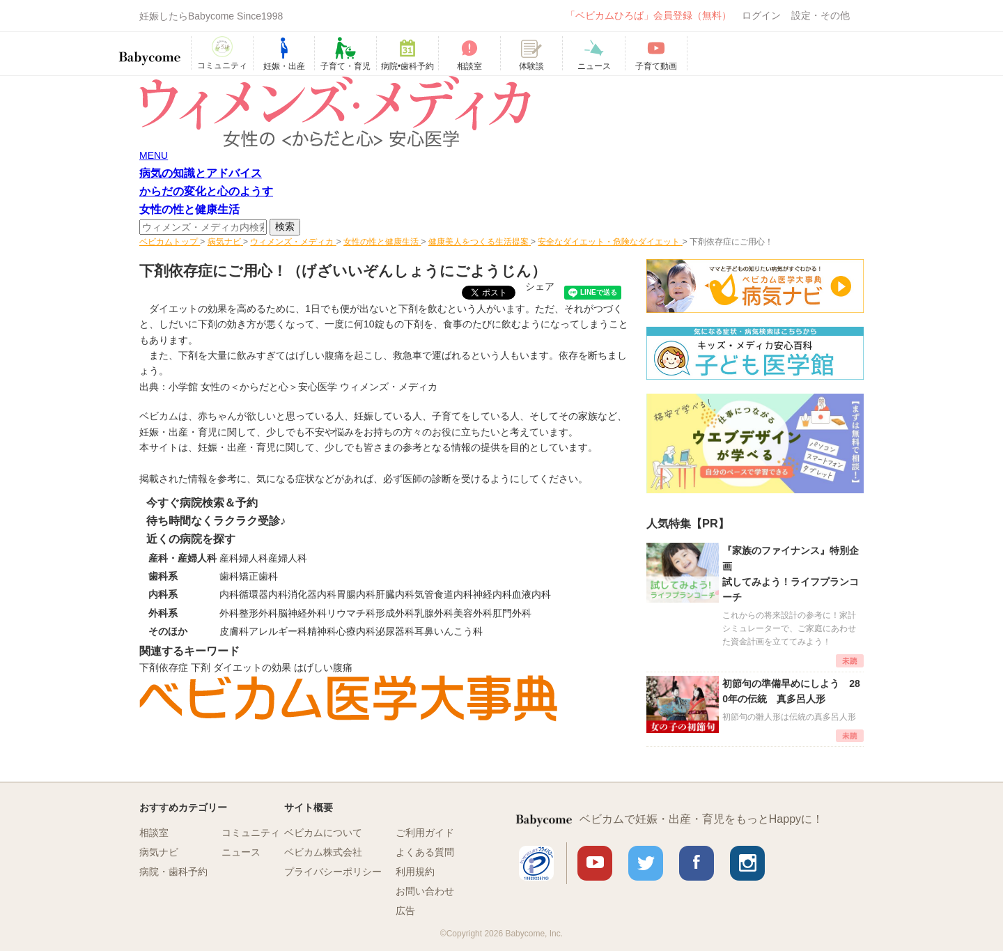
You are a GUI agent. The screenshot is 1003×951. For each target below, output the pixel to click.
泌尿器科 (394, 631)
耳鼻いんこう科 (448, 631)
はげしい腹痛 (323, 667)
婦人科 (253, 558)
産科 (229, 558)
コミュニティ (250, 832)
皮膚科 (234, 631)
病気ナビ (158, 852)
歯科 (229, 576)
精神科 (321, 631)
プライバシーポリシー (333, 871)
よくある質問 (425, 852)
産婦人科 (287, 558)
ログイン (761, 15)
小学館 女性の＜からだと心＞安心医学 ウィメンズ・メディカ (303, 386)
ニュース (241, 852)
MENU (153, 155)
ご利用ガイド (425, 832)
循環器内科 (263, 594)
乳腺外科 (433, 613)
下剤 (200, 667)
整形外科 (258, 613)
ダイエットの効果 (252, 667)
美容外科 (472, 613)
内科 (229, 594)
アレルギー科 (278, 631)
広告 (405, 910)
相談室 (154, 832)
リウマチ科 (351, 613)
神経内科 (492, 594)
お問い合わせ (425, 891)
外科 (229, 613)
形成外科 (394, 613)
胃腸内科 (355, 594)
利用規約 (415, 871)
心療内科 (355, 631)
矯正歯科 (258, 576)
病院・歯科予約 (173, 871)
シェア (539, 286)
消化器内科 (312, 594)
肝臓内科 (394, 594)
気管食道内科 (443, 594)
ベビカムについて (323, 832)
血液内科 (531, 594)
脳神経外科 (302, 613)
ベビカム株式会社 (323, 852)
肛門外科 (511, 613)
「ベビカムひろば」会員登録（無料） (648, 15)
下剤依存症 (163, 667)
